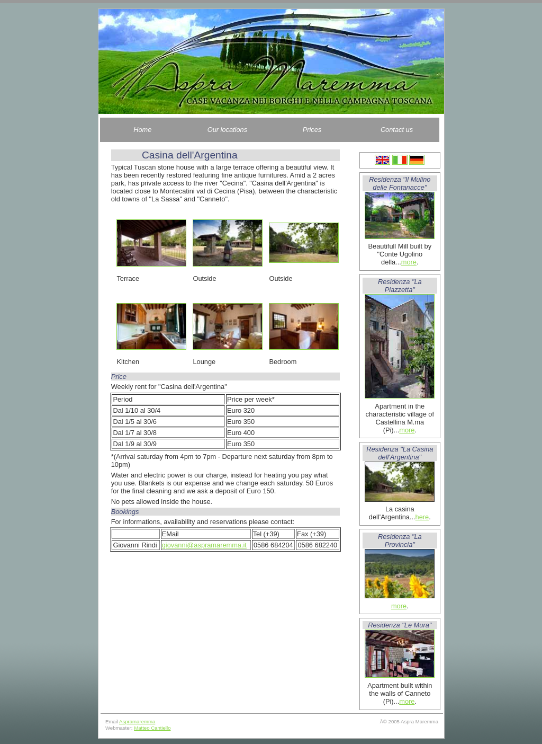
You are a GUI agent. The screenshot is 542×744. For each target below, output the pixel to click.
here (422, 517)
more (409, 262)
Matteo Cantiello (152, 728)
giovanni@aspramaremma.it (204, 545)
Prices (312, 130)
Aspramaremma (137, 721)
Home (142, 130)
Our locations (227, 130)
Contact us (397, 130)
